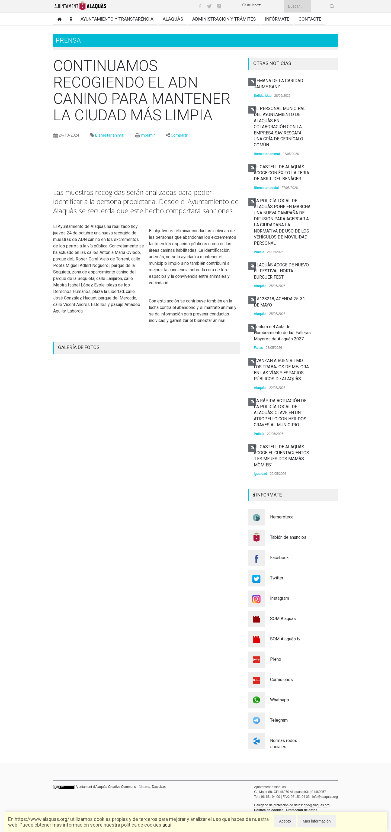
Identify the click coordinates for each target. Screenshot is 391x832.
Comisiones (281, 679)
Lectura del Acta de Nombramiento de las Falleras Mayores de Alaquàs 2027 (282, 332)
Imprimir (147, 135)
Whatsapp (279, 699)
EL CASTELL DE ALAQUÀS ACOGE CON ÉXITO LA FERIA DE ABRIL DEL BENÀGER (281, 173)
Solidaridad (262, 96)
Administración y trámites (224, 19)
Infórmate (277, 19)
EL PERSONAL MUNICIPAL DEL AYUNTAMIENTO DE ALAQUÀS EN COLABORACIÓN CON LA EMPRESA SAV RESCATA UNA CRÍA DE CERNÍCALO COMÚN (280, 126)
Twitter (276, 578)
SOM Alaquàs (283, 618)
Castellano (251, 5)
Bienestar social (266, 188)
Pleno (275, 659)
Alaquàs (173, 19)
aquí (166, 825)
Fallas (258, 348)
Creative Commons (122, 787)
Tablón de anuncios (288, 537)
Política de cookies (268, 810)
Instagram (279, 598)
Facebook (279, 557)
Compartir (179, 135)
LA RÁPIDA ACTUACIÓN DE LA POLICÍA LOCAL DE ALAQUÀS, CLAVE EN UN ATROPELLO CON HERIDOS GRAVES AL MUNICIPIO (280, 413)
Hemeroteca (281, 517)
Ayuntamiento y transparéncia (117, 19)
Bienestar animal (109, 135)
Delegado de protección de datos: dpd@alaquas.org (291, 805)
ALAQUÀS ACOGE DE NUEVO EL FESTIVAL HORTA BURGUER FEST (281, 271)
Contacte (310, 19)
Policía (259, 252)
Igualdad (260, 474)
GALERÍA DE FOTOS (79, 347)
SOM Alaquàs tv (285, 638)
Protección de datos (301, 810)
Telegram (279, 720)
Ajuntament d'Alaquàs (91, 787)
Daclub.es (159, 787)
